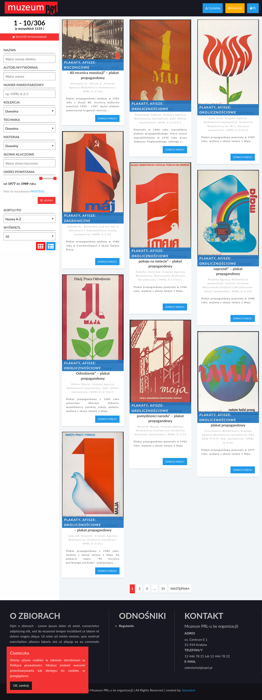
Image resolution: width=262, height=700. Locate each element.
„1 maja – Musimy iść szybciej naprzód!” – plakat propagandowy (228, 268)
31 (163, 588)
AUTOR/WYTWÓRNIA (20, 67)
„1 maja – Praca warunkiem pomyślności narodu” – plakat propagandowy (160, 416)
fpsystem (188, 690)
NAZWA (9, 50)
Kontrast (235, 8)
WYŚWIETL (12, 227)
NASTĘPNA (180, 588)
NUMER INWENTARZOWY (23, 85)
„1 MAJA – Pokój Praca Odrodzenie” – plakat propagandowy (92, 373)
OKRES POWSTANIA (19, 172)
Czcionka (212, 8)
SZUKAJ (46, 200)
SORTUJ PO (12, 210)
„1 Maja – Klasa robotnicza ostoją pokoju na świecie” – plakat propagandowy (160, 261)
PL (253, 8)
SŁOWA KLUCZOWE (18, 154)
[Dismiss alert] (21, 686)
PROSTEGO (37, 191)
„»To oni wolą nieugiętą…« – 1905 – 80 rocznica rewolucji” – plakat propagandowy (93, 73)
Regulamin (126, 626)
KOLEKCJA (11, 102)
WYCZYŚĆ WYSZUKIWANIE (29, 36)
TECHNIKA (11, 120)
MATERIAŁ (11, 137)
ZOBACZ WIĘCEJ (107, 118)
